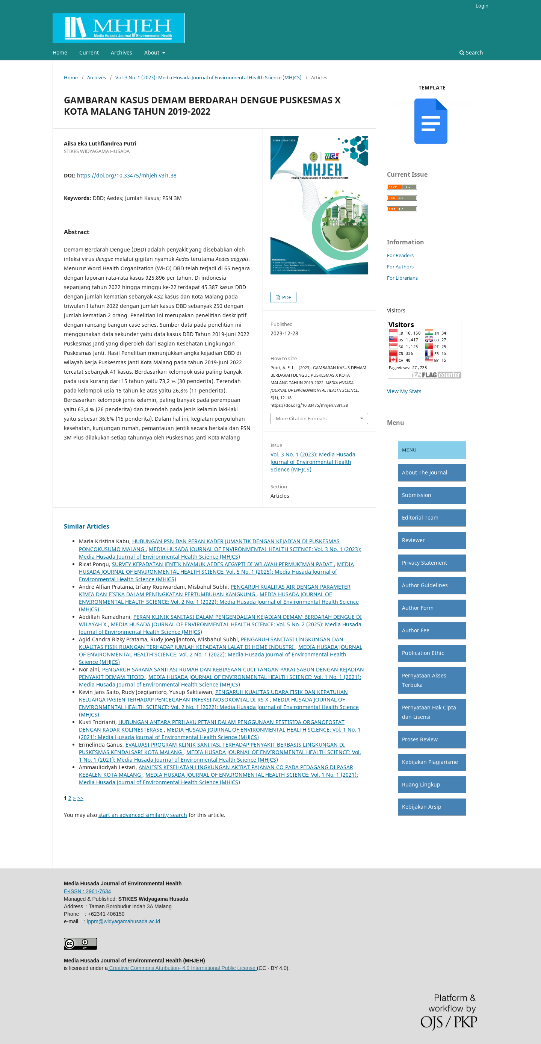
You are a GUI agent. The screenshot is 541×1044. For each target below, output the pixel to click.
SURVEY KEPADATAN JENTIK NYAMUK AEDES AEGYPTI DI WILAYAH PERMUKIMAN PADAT (223, 564)
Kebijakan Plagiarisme (430, 761)
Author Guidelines (425, 585)
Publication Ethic (423, 652)
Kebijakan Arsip (421, 806)
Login (482, 5)
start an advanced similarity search (142, 814)
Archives (121, 52)
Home (60, 52)
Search (471, 52)
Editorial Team (420, 517)
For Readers (400, 255)
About (152, 52)
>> (80, 798)
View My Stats (404, 391)
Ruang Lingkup (421, 784)
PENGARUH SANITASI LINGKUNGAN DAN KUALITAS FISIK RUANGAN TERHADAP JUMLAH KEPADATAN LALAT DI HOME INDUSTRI (211, 643)
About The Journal (424, 472)
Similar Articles (86, 526)
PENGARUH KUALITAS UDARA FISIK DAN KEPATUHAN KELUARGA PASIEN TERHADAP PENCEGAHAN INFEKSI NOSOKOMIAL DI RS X (213, 695)
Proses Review (420, 739)
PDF (286, 297)
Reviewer (413, 540)
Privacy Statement (424, 562)
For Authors (400, 266)
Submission (416, 495)
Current (89, 52)
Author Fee (415, 630)
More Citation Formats (301, 418)
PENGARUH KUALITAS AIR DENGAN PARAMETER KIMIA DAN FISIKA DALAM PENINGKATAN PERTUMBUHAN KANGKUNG (215, 590)
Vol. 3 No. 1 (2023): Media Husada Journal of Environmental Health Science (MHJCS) (208, 77)
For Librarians (402, 277)
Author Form (418, 607)
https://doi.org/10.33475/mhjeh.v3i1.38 (127, 175)
